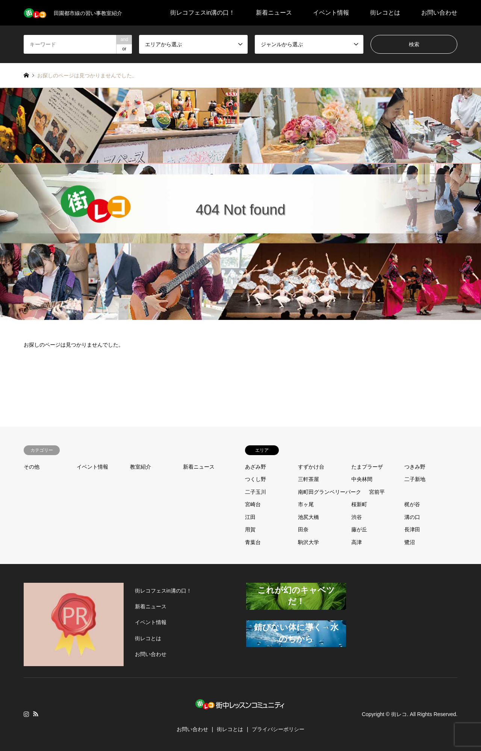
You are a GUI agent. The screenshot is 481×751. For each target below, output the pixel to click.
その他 (31, 467)
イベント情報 (331, 12)
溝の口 (412, 517)
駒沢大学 (308, 542)
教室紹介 (140, 467)
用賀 (250, 529)
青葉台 (253, 542)
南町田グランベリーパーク (329, 492)
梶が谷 (412, 504)
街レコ (399, 714)
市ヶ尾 (306, 504)
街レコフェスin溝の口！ (202, 12)
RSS (35, 713)
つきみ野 (414, 467)
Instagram (26, 713)
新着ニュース (274, 12)
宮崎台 (253, 504)
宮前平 (377, 492)
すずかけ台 (311, 467)
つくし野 (255, 479)
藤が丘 (359, 529)
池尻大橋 (308, 517)
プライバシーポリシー (278, 729)
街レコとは (385, 12)
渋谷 (356, 517)
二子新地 (414, 479)
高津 (356, 542)
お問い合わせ (439, 12)
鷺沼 (409, 542)
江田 (250, 517)
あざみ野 (255, 467)
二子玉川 (255, 492)
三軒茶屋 (308, 479)
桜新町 (359, 504)
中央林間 (361, 479)
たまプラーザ (367, 467)
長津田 (412, 529)
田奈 (303, 529)
